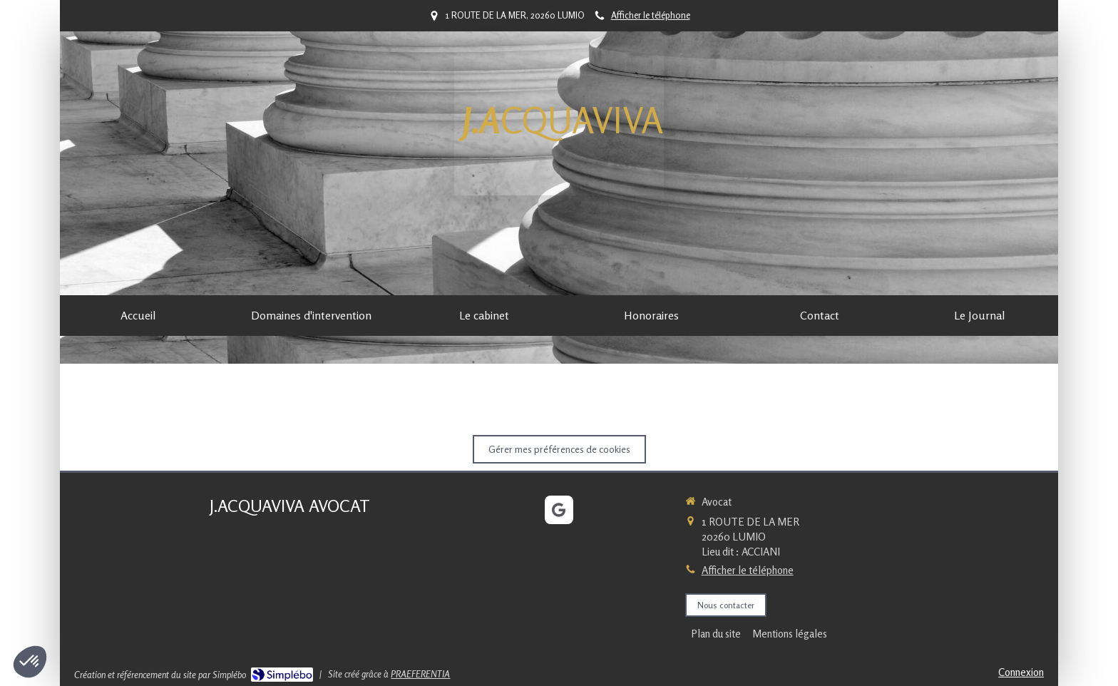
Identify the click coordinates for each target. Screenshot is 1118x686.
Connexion (1021, 672)
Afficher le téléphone (650, 15)
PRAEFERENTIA (420, 674)
